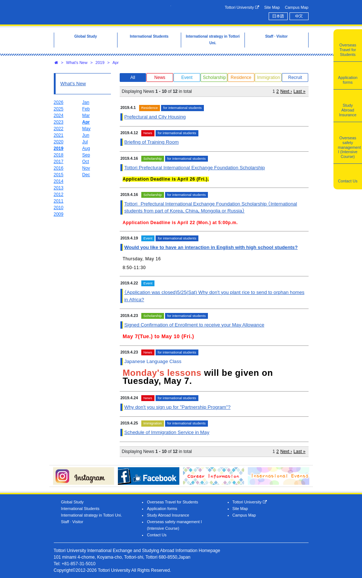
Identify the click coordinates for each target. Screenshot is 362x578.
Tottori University (242, 7)
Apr (115, 62)
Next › (286, 91)
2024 (59, 115)
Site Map (272, 7)
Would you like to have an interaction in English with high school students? (211, 247)
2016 (59, 168)
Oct (85, 161)
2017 (59, 161)
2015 (59, 174)
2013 (59, 187)
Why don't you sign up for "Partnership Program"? (177, 407)
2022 (59, 128)
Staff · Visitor (72, 522)
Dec (86, 174)
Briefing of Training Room (151, 142)
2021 (59, 135)
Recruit (295, 77)
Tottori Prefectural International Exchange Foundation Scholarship (194, 167)
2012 (59, 194)
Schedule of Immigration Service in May (166, 432)
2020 (59, 141)
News (159, 77)
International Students (80, 508)
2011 (59, 201)
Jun (85, 135)
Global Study (72, 502)
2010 (59, 207)
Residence (241, 77)
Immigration (268, 77)
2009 (59, 214)
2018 (59, 155)
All (132, 77)
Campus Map (296, 7)
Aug (86, 148)
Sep (86, 155)
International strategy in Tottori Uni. (91, 515)
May (86, 128)
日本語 (278, 16)
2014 (59, 181)
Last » (300, 91)
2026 (59, 102)
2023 (59, 122)
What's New (76, 62)
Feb (86, 109)
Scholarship (214, 77)
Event (187, 77)
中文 (299, 16)
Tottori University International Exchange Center (112, 11)
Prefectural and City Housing (155, 117)
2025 (59, 109)
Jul (85, 141)
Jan (85, 102)
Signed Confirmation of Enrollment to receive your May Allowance (194, 325)
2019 (100, 62)
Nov (86, 168)
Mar (86, 115)
